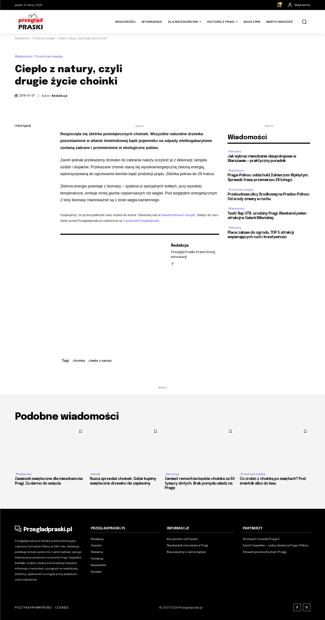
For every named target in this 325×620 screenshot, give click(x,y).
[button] (304, 22)
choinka (79, 360)
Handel (95, 474)
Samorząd (172, 474)
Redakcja (60, 96)
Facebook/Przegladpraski (141, 220)
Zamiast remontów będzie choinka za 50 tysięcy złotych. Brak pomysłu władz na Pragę (200, 483)
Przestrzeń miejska (44, 38)
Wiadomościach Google (178, 215)
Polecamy (235, 151)
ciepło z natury (100, 360)
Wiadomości (22, 38)
